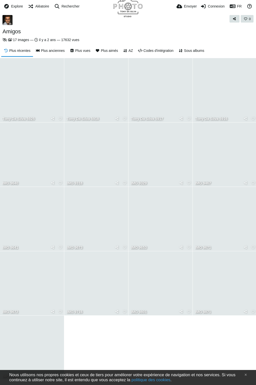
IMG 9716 (74, 312)
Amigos (11, 31)
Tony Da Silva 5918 (83, 119)
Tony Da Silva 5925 (18, 119)
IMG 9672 (10, 312)
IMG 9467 (203, 183)
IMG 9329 (139, 183)
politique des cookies (151, 379)
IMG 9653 (139, 247)
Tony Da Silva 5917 (147, 119)
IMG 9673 (74, 247)
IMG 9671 (203, 247)
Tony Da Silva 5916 (211, 119)
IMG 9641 (10, 247)
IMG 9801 (139, 312)
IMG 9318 (74, 183)
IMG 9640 (10, 183)
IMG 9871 (203, 312)
